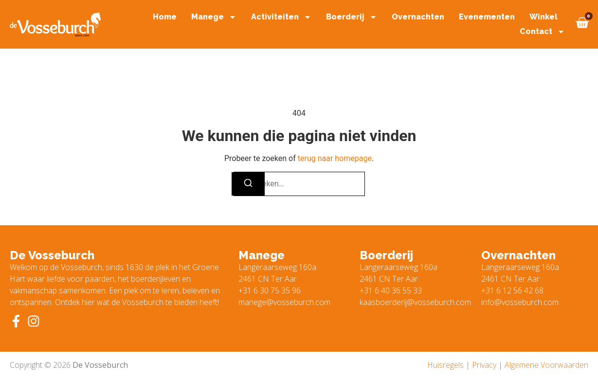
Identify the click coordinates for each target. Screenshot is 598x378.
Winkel (543, 16)
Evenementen (487, 16)
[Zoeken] (248, 184)
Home (165, 16)
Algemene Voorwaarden (546, 365)
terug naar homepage (335, 158)
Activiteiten (281, 17)
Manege (213, 17)
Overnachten (418, 16)
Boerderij (351, 17)
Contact (542, 31)
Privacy (484, 365)
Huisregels (445, 365)
